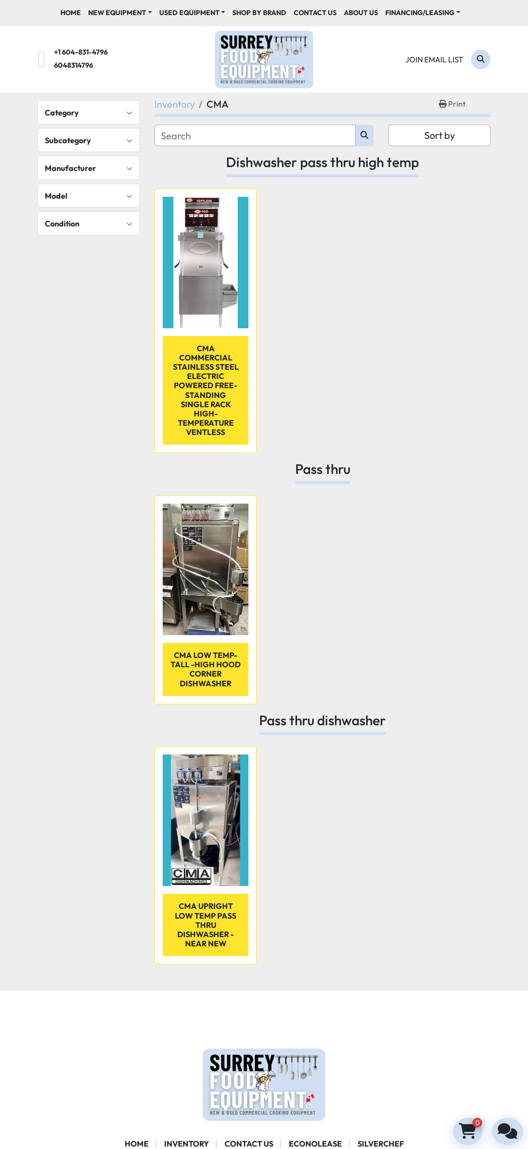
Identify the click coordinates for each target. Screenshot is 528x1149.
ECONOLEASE (315, 1144)
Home (70, 12)
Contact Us (315, 12)
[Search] (480, 59)
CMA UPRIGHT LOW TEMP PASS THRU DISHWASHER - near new (205, 924)
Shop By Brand (259, 12)
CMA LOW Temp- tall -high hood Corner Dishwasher (205, 669)
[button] (120, 13)
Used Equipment (189, 12)
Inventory (186, 1144)
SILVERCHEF (381, 1144)
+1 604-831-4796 (81, 52)
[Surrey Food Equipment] (264, 1084)
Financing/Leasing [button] (419, 12)
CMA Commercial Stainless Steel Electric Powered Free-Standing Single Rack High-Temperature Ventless (206, 390)
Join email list (434, 59)
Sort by (439, 135)
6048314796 (73, 65)
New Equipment (117, 12)
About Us (361, 12)
